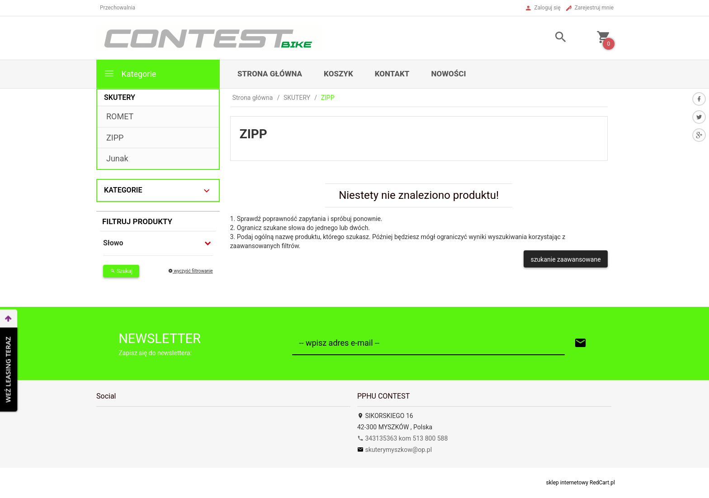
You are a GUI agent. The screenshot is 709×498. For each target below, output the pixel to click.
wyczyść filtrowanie (190, 270)
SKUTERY (119, 97)
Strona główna (269, 73)
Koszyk (338, 73)
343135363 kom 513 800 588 (402, 438)
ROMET (119, 116)
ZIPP (114, 137)
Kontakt (392, 73)
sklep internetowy (567, 482)
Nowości (448, 73)
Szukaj (121, 271)
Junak (117, 158)
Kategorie (130, 73)
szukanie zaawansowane (565, 259)
